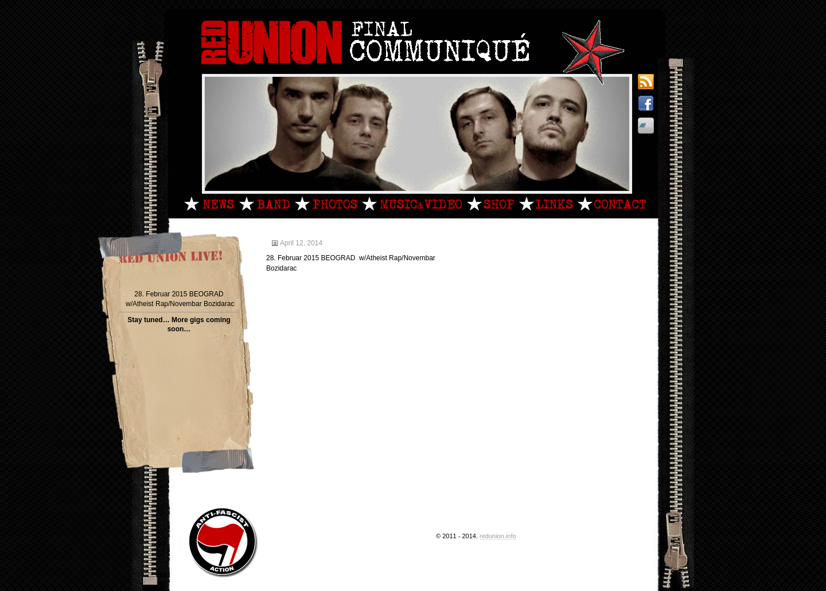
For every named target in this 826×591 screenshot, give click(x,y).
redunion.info (498, 536)
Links (546, 203)
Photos (325, 203)
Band (264, 203)
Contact (611, 203)
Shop (490, 203)
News (209, 203)
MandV (411, 203)
